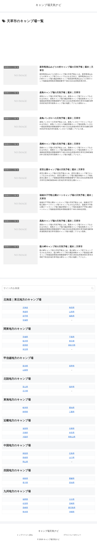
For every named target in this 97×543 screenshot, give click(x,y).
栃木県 (25, 341)
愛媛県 (71, 478)
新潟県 (25, 366)
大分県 (71, 499)
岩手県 (25, 316)
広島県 (71, 453)
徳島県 (25, 478)
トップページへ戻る (25, 535)
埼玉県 (25, 349)
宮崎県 (71, 503)
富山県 (25, 387)
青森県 (25, 312)
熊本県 (25, 512)
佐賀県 (25, 503)
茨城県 (25, 337)
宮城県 (25, 320)
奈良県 (71, 433)
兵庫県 (71, 428)
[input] (48, 288)
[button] (92, 288)
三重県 (71, 412)
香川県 (25, 483)
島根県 (25, 458)
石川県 (25, 391)
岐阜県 (25, 408)
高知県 (71, 483)
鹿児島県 (71, 508)
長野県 (71, 366)
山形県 (71, 312)
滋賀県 (25, 428)
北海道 (25, 308)
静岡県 (25, 412)
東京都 (71, 341)
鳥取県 (25, 453)
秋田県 (71, 308)
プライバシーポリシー (72, 535)
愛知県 (71, 408)
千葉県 (71, 337)
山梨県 (25, 370)
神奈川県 (71, 345)
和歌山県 (71, 437)
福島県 (71, 316)
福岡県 (25, 499)
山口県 (71, 458)
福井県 (71, 387)
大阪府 (25, 437)
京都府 (25, 433)
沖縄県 (71, 512)
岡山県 (25, 462)
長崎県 (25, 508)
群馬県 (25, 345)
